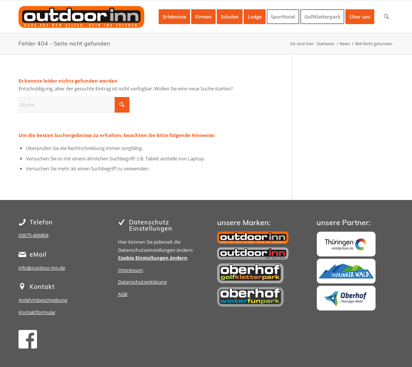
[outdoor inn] (252, 237)
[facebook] (27, 339)
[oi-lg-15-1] (81, 22)
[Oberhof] (346, 298)
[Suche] (386, 16)
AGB (122, 294)
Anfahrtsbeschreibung (42, 300)
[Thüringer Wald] (346, 271)
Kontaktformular (36, 312)
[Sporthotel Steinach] (252, 253)
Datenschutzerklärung (142, 281)
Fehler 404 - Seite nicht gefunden (64, 43)
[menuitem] (174, 16)
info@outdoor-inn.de (41, 267)
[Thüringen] (346, 244)
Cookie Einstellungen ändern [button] (153, 257)
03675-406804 (33, 235)
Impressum (130, 270)
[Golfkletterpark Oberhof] (250, 273)
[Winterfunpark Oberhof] (250, 297)
